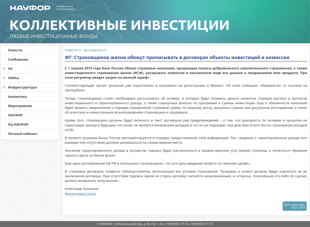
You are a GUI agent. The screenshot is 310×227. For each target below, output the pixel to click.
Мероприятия (20, 105)
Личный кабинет (22, 133)
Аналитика (17, 96)
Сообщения (18, 59)
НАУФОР (15, 115)
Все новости (93, 50)
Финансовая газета (80, 193)
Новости (15, 50)
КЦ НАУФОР (18, 124)
